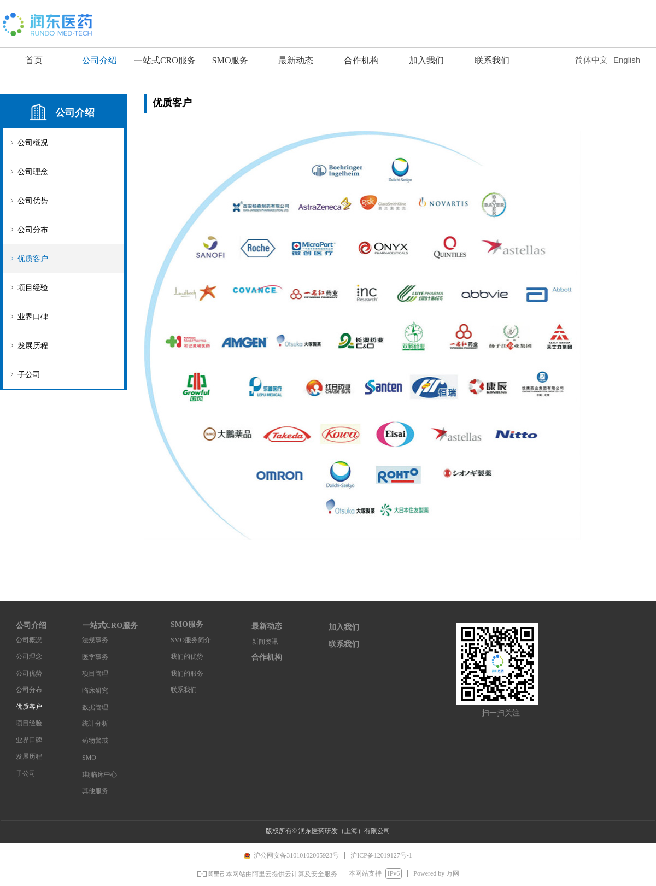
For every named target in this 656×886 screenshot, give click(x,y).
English (626, 59)
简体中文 (591, 59)
